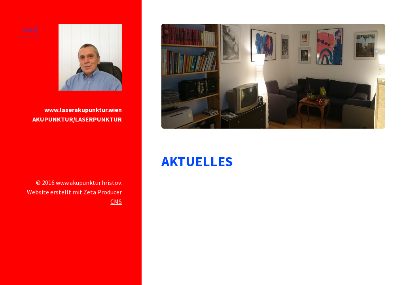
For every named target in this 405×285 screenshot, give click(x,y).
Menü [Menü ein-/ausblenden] (29, 30)
